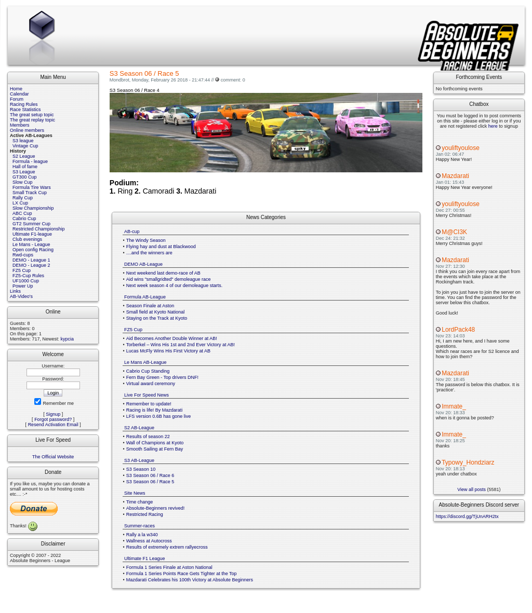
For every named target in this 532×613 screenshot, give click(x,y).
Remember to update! (148, 403)
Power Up (22, 286)
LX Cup (20, 203)
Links (15, 291)
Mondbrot (119, 80)
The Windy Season (146, 240)
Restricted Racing (144, 514)
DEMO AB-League (143, 264)
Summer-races (139, 525)
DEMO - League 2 (31, 265)
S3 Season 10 (141, 469)
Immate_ (454, 406)
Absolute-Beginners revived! (155, 508)
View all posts (471, 489)
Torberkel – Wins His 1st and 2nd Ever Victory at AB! (180, 344)
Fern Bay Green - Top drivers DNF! (162, 377)
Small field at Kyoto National (155, 312)
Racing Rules (24, 104)
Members (20, 125)
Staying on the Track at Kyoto (157, 318)
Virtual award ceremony (150, 383)
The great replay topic (32, 119)
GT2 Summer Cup (31, 223)
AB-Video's (21, 296)
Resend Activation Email (53, 424)
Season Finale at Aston (150, 305)
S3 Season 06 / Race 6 (150, 475)
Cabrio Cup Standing (148, 371)
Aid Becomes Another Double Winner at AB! (171, 338)
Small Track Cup (29, 192)
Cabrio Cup (24, 218)
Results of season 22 (148, 436)
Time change (139, 502)
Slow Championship (33, 208)
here (493, 126)
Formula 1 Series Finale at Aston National (169, 567)
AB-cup (132, 231)
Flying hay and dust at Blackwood (161, 246)
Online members (27, 130)
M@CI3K (454, 232)
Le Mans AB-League (145, 362)
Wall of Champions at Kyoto (155, 442)
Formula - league (30, 161)
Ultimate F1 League (144, 558)
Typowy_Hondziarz (468, 462)
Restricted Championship (38, 228)
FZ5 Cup (21, 270)
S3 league (23, 140)
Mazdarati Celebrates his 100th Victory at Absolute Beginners (189, 579)
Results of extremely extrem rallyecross (167, 547)
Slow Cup (22, 182)
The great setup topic (32, 114)
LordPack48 (458, 329)
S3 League (23, 171)
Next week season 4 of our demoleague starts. (174, 285)
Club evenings (27, 239)
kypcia (67, 339)
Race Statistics (25, 109)
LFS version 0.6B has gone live (158, 416)
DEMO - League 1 (31, 260)
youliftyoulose (461, 148)
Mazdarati (455, 176)
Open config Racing (33, 249)
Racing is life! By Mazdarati (154, 410)
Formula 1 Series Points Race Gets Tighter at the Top (181, 573)
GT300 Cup (24, 177)
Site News (134, 493)
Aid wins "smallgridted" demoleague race (168, 279)
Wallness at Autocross (149, 540)
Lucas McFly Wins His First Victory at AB (168, 350)
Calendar (19, 94)
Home (16, 88)
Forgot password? (53, 419)
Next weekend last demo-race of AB (163, 273)
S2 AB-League (139, 427)
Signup (53, 414)
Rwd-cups (22, 254)
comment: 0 (233, 80)
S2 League (23, 156)
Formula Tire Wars (31, 187)
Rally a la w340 (142, 534)
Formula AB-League (145, 296)
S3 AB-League (139, 460)
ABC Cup (22, 213)
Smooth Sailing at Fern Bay (154, 449)
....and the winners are (149, 252)
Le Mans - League (31, 244)
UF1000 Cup (25, 280)
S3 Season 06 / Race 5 (150, 481)
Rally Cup (22, 197)
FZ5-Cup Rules (28, 275)
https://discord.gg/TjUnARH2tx (467, 516)
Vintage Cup (25, 145)
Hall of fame (24, 166)
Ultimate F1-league (32, 234)
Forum (16, 99)
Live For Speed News (146, 395)
